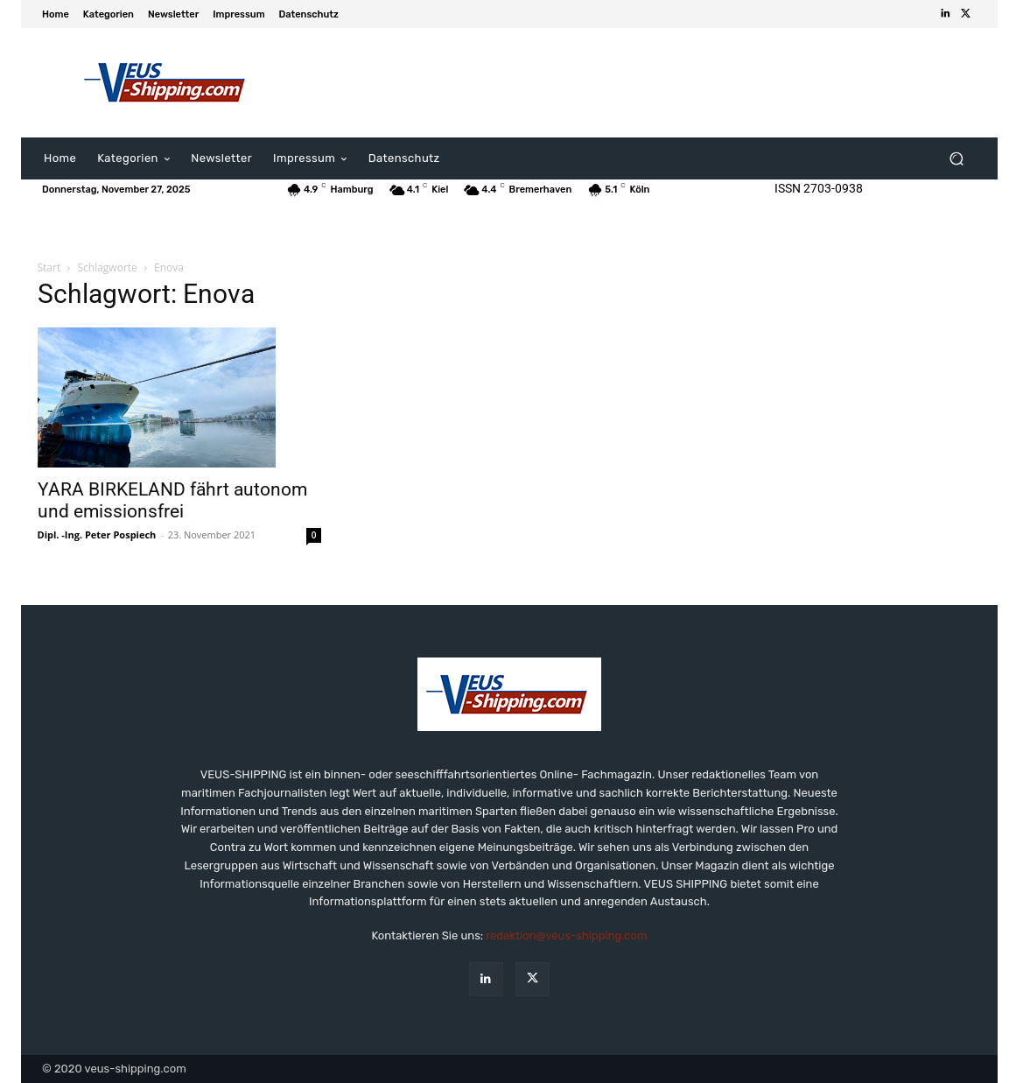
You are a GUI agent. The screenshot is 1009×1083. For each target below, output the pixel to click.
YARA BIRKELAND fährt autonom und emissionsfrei (172, 500)
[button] (956, 158)
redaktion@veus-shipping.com (566, 935)
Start (49, 267)
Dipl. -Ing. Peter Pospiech (97, 534)
